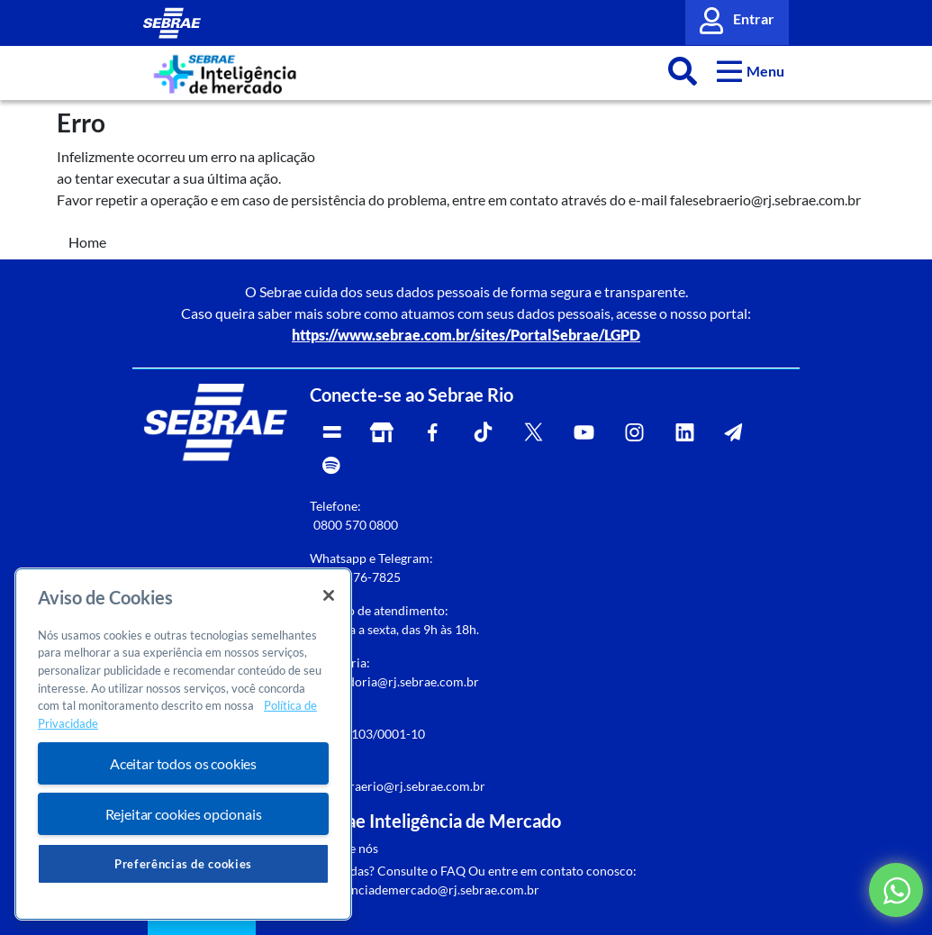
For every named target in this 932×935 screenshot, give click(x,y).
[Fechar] (328, 595)
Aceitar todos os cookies (183, 763)
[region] (183, 744)
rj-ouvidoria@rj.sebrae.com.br (394, 681)
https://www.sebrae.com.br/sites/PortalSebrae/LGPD (466, 334)
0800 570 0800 (355, 524)
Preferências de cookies (183, 864)
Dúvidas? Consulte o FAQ (394, 870)
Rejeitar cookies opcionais (183, 813)
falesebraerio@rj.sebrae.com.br (397, 786)
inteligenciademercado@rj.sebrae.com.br (424, 889)
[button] (751, 70)
